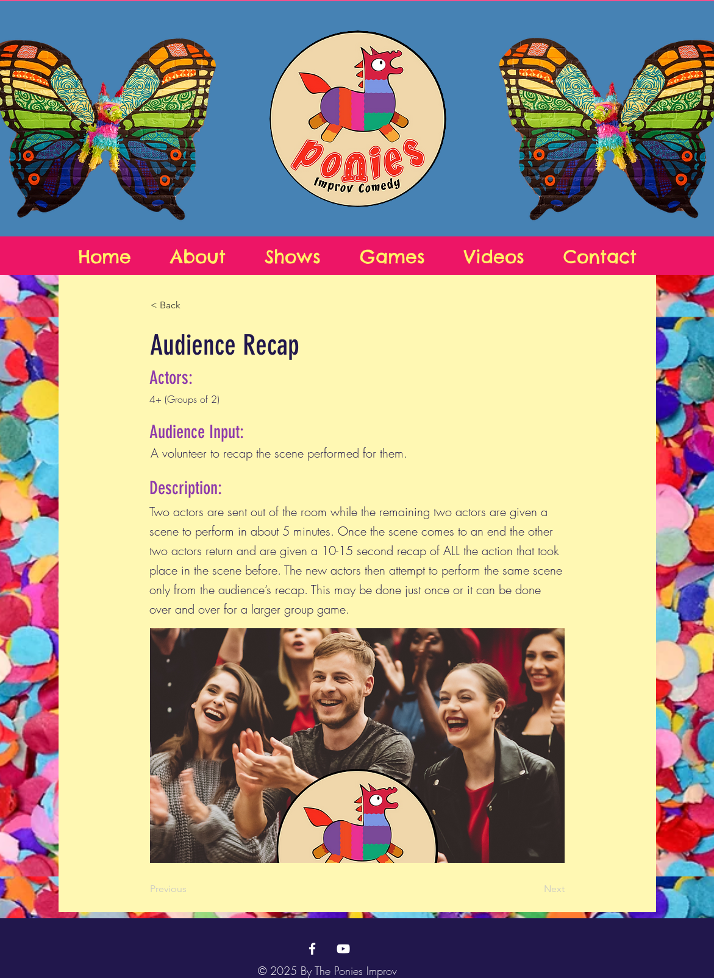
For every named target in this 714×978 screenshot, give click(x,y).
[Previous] (190, 889)
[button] (191, 305)
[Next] (534, 889)
